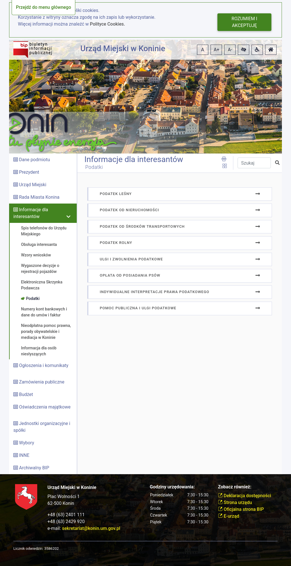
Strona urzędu (235, 502)
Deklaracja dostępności (244, 495)
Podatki (94, 167)
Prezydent (29, 172)
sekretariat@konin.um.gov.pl (91, 528)
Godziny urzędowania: (172, 487)
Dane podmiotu (34, 159)
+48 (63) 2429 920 (66, 521)
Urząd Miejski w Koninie (122, 48)
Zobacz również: (234, 487)
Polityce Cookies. (107, 24)
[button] (243, 50)
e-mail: (83, 528)
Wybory (26, 442)
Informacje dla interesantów (133, 159)
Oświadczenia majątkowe (44, 407)
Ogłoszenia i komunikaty (43, 365)
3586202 (51, 548)
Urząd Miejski (32, 184)
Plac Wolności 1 (63, 496)
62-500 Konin (60, 503)
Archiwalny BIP (34, 467)
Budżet (26, 394)
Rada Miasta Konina (39, 197)
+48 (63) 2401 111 (66, 514)
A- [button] (230, 49)
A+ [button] (216, 49)
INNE (24, 455)
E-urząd (228, 516)
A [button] (202, 49)
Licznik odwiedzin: (28, 548)
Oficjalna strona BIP (241, 509)
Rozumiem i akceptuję (244, 22)
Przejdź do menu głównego (43, 7)
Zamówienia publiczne (41, 382)
